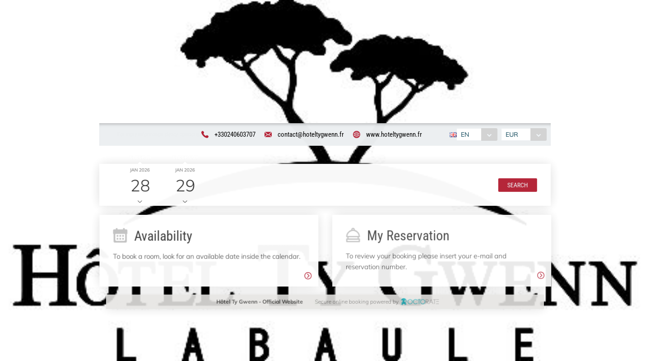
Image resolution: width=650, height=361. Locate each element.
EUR (512, 135)
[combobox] (476, 135)
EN (464, 135)
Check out (184, 158)
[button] (516, 186)
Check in (138, 158)
